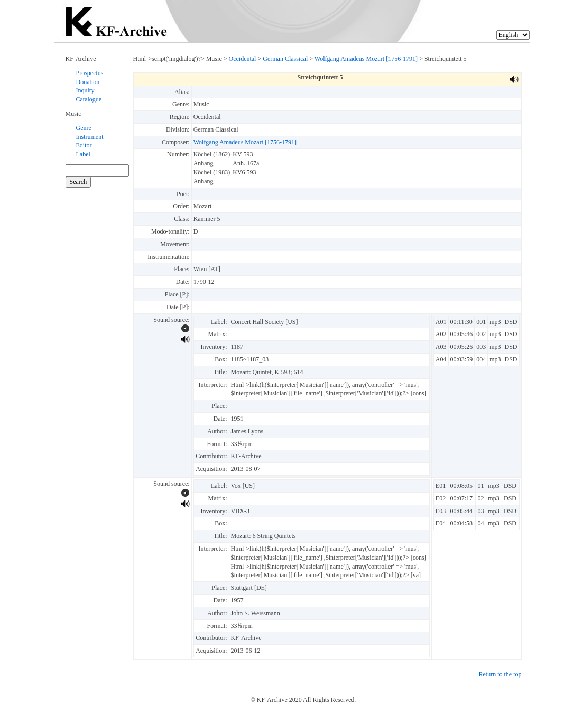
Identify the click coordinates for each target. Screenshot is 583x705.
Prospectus (90, 73)
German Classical (285, 58)
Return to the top (500, 674)
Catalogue (89, 99)
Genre (83, 128)
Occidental (242, 58)
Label (83, 154)
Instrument (90, 137)
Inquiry (85, 90)
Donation (88, 82)
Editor (84, 145)
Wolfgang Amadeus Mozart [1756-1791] (366, 58)
